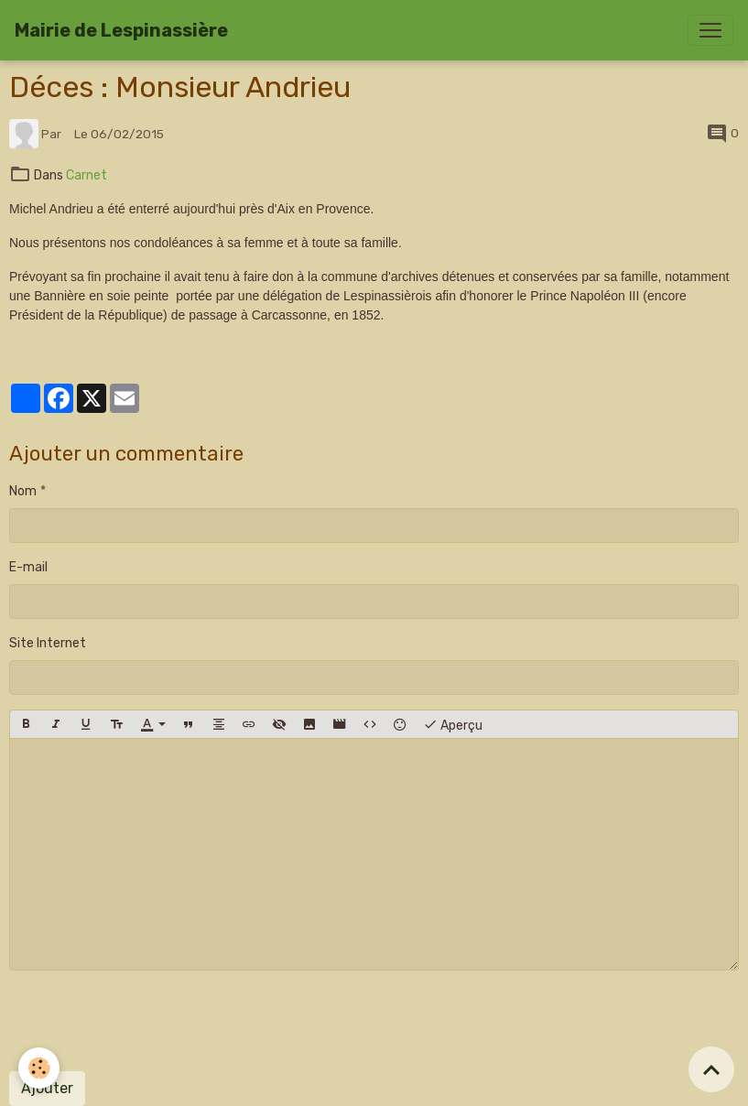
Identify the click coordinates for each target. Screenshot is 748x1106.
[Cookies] (39, 1068)
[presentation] (148, 1021)
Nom (23, 491)
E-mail (28, 567)
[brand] (121, 30)
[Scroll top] (711, 1069)
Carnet (86, 175)
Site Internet (47, 643)
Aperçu (452, 724)
